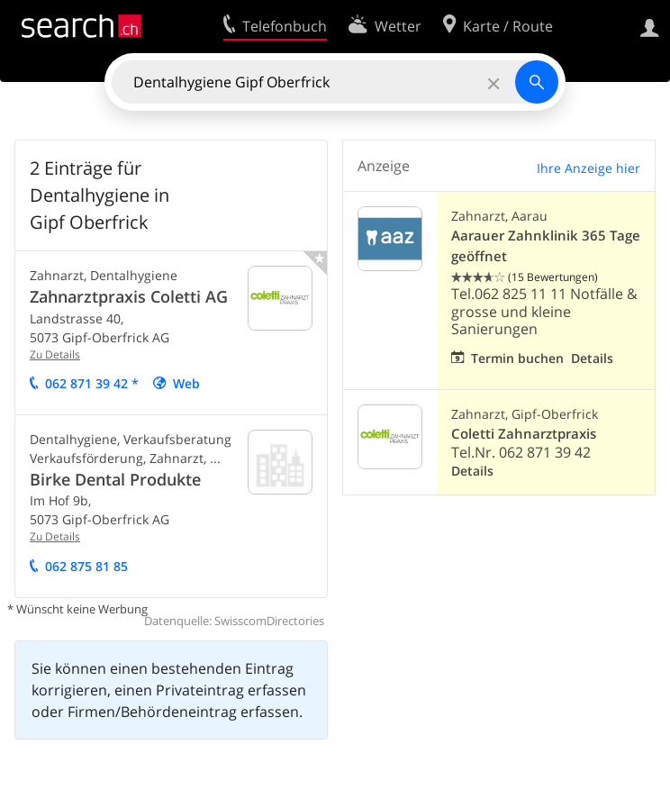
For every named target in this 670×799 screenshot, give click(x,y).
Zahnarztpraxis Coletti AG (129, 296)
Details (592, 358)
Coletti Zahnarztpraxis (523, 433)
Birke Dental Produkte (115, 479)
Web (186, 383)
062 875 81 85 (86, 566)
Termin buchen (517, 358)
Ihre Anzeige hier (588, 168)
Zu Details (55, 354)
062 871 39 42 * (92, 383)
